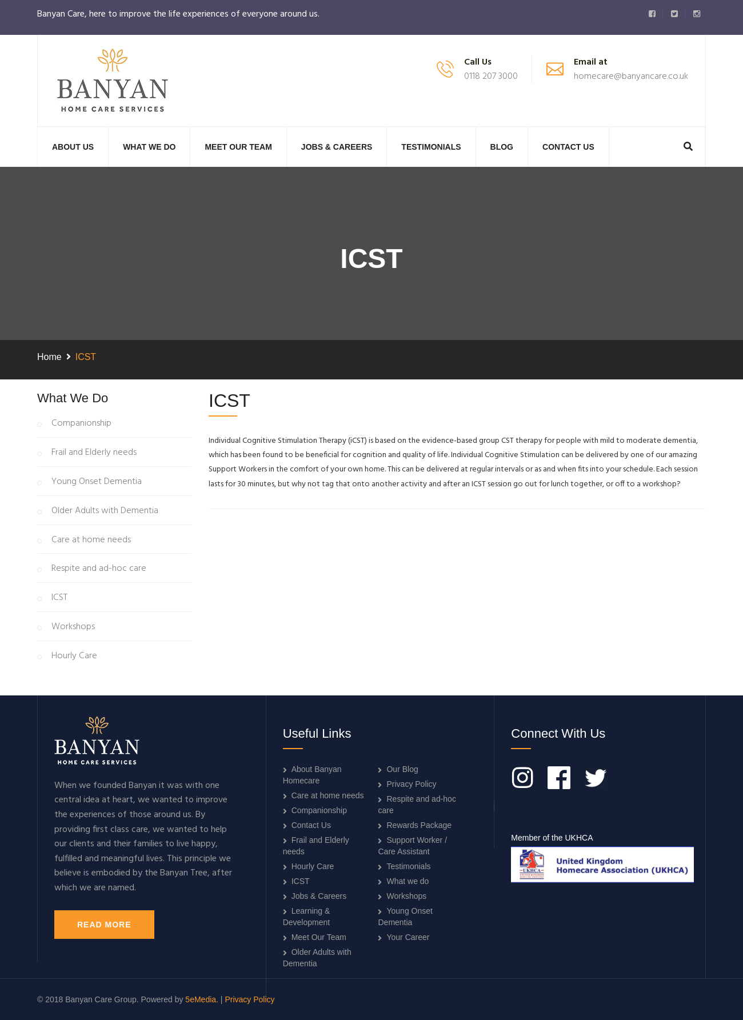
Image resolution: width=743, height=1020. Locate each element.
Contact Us (568, 146)
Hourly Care (74, 656)
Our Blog (402, 769)
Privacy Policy (411, 784)
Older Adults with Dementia (104, 511)
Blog (501, 146)
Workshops (73, 627)
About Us (73, 146)
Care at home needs (91, 540)
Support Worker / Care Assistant (412, 845)
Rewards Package (419, 825)
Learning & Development (306, 916)
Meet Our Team (238, 146)
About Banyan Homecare (312, 775)
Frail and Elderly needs (94, 453)
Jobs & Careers (336, 146)
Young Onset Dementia (96, 482)
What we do (149, 146)
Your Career (407, 937)
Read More (104, 924)
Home (49, 357)
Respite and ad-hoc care (98, 569)
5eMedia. (201, 999)
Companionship (81, 424)
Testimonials (431, 146)
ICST (59, 598)
